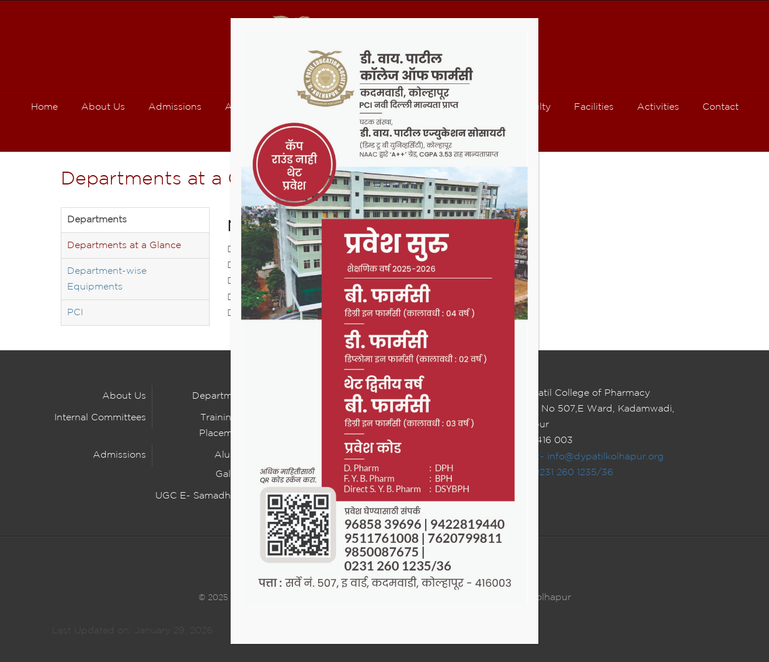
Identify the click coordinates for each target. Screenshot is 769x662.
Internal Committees (100, 417)
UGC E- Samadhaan (201, 496)
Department (219, 396)
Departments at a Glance (124, 245)
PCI (75, 312)
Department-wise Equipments (107, 279)
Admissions (119, 455)
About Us (124, 396)
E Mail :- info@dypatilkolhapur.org (585, 456)
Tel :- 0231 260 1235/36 (560, 472)
